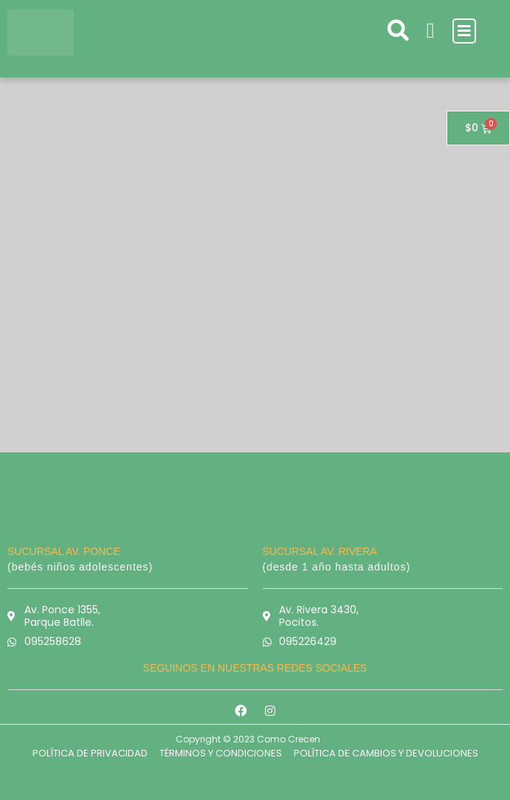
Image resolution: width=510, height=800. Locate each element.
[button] (464, 31)
